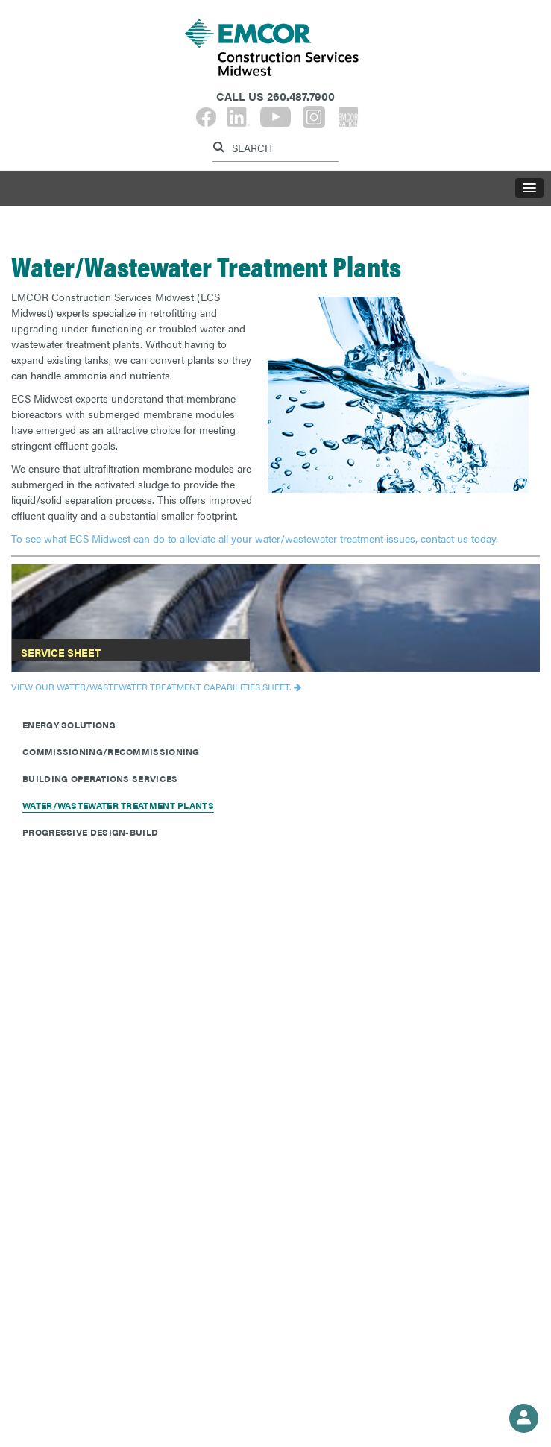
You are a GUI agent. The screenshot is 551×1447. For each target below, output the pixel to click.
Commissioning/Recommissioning (111, 751)
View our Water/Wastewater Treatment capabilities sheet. (151, 686)
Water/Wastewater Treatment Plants (118, 805)
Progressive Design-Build (90, 832)
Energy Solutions (69, 724)
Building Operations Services (99, 778)
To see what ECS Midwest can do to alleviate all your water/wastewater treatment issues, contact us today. (254, 538)
